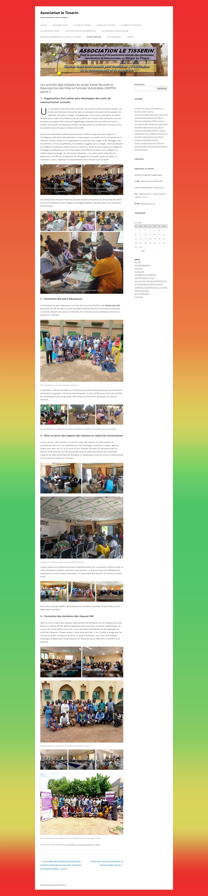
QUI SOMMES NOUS (60, 25)
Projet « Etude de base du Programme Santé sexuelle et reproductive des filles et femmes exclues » (151, 146)
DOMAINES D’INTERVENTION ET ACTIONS (151, 287)
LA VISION (139, 268)
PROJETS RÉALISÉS (94, 37)
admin (97, 844)
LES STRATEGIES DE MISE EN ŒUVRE (115, 31)
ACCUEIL (43, 25)
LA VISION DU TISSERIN (82, 25)
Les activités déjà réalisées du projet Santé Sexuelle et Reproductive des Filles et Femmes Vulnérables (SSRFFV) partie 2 (151, 118)
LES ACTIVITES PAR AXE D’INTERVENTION (80, 31)
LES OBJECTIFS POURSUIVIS (131, 25)
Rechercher (140, 84)
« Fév (143, 251)
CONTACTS (139, 297)
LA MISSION (139, 271)
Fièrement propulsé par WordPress (53, 885)
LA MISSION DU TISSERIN (105, 25)
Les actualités (70, 844)
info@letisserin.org (147, 203)
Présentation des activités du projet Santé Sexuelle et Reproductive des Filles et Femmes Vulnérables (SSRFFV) (151, 137)
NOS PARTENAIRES (114, 37)
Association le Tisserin (59, 12)
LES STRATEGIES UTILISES (49, 31)
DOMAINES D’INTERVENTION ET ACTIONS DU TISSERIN (60, 37)
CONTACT (130, 37)
